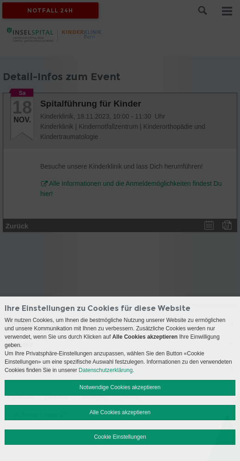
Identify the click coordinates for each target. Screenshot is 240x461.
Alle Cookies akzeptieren (119, 412)
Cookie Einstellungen (120, 437)
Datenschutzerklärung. (106, 370)
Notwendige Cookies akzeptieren (120, 387)
